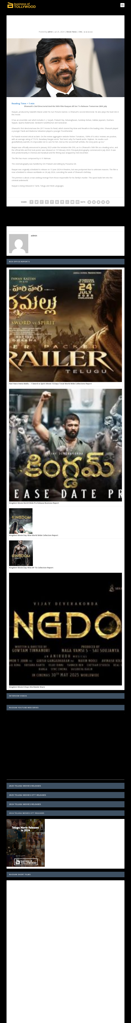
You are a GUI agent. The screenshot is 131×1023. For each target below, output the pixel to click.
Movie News (71, 32)
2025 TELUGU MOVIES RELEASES (25, 786)
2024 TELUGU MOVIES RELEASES (25, 804)
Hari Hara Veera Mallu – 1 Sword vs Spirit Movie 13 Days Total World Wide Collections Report (50, 383)
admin (50, 32)
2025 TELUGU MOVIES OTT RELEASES (27, 795)
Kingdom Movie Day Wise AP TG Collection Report (31, 567)
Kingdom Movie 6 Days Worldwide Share (27, 687)
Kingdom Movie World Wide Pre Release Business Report (34, 503)
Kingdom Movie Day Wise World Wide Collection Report (33, 535)
